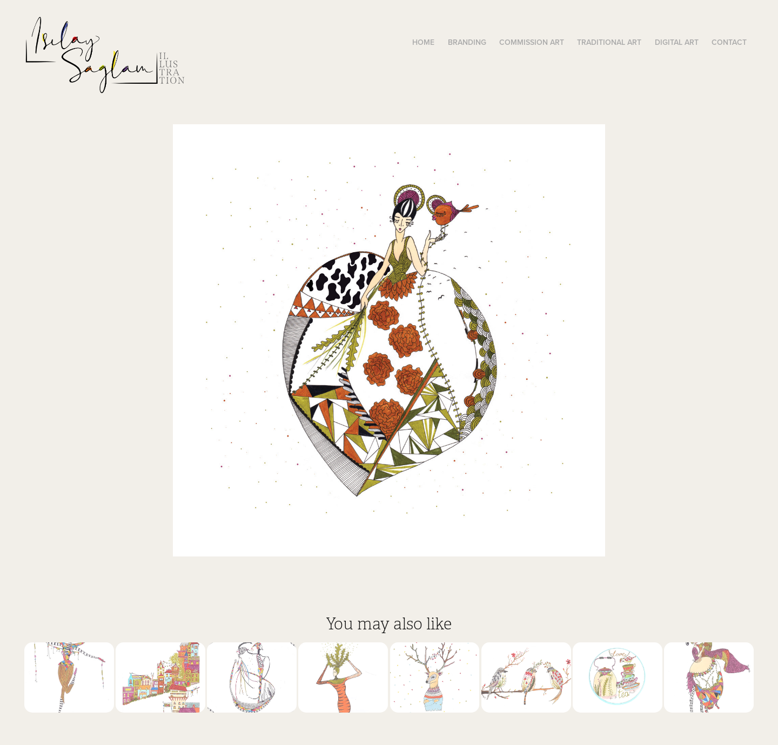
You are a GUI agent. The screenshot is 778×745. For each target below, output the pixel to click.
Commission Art (531, 42)
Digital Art (677, 42)
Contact (729, 42)
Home (423, 42)
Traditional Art (609, 42)
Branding (467, 42)
